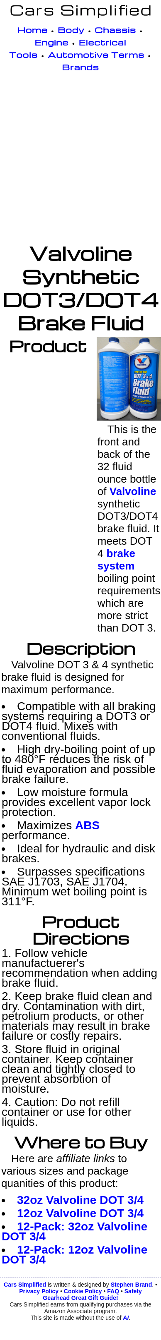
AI (126, 1317)
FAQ (113, 1291)
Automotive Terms (96, 54)
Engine (51, 42)
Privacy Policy (39, 1291)
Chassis (115, 29)
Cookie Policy (83, 1291)
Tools (23, 54)
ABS (87, 825)
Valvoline (133, 491)
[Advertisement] (78, 159)
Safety (133, 1291)
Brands (80, 67)
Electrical (103, 42)
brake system (116, 559)
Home (32, 29)
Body (71, 29)
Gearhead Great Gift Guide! (80, 1298)
